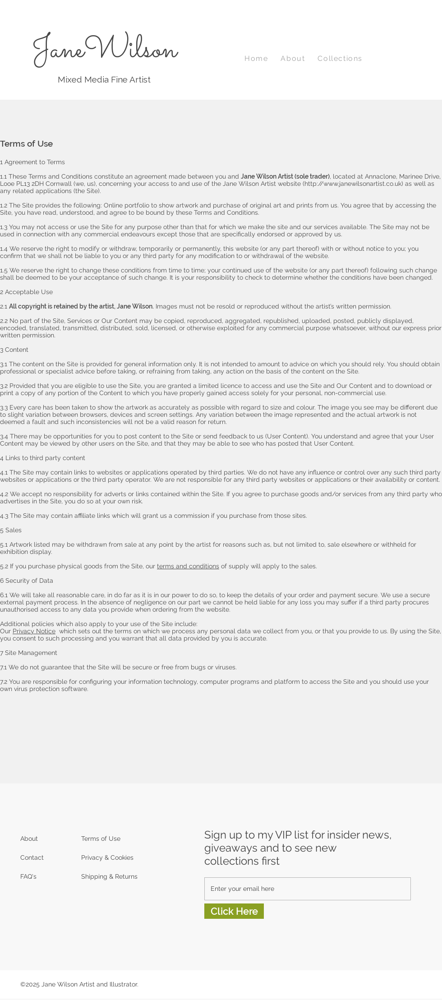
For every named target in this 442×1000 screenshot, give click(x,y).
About (29, 838)
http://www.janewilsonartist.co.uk (352, 183)
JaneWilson (104, 50)
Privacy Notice (34, 631)
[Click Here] (234, 911)
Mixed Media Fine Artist (104, 79)
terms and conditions (188, 566)
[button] (340, 59)
